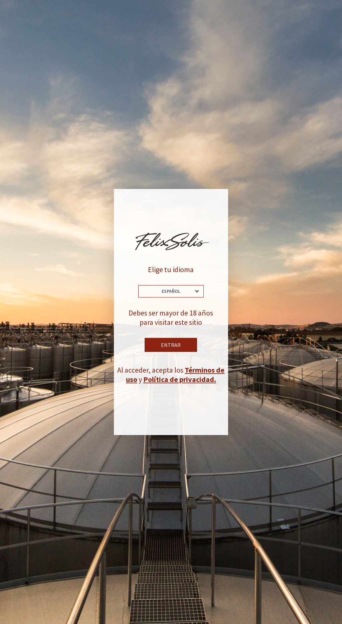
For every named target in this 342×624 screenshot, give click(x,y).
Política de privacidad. (179, 379)
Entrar (171, 345)
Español (171, 291)
